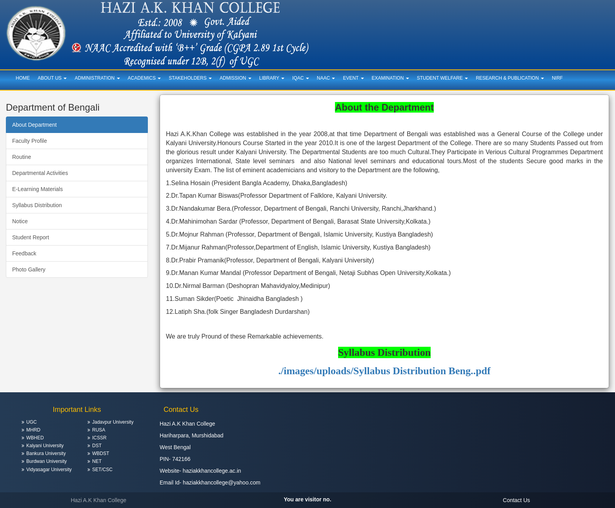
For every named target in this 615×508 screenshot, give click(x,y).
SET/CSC (102, 469)
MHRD (33, 430)
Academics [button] (144, 78)
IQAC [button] (300, 78)
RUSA (98, 430)
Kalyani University (45, 445)
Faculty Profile (29, 141)
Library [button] (271, 78)
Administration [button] (97, 78)
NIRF (557, 78)
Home (23, 78)
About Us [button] (52, 78)
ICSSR (99, 438)
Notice (20, 221)
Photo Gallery (28, 269)
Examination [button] (390, 78)
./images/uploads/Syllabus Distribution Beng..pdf (384, 371)
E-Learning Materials (37, 189)
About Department (34, 125)
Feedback (24, 253)
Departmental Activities (40, 173)
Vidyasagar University (49, 469)
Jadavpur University (112, 422)
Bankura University (46, 453)
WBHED (35, 438)
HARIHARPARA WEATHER (538, 427)
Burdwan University (46, 461)
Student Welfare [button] (442, 78)
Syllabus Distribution (37, 205)
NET (97, 461)
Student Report (30, 237)
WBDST (100, 453)
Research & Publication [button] (510, 78)
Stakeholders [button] (190, 78)
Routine (21, 157)
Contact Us (516, 500)
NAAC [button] (326, 78)
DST (97, 445)
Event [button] (353, 78)
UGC (31, 422)
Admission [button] (235, 78)
